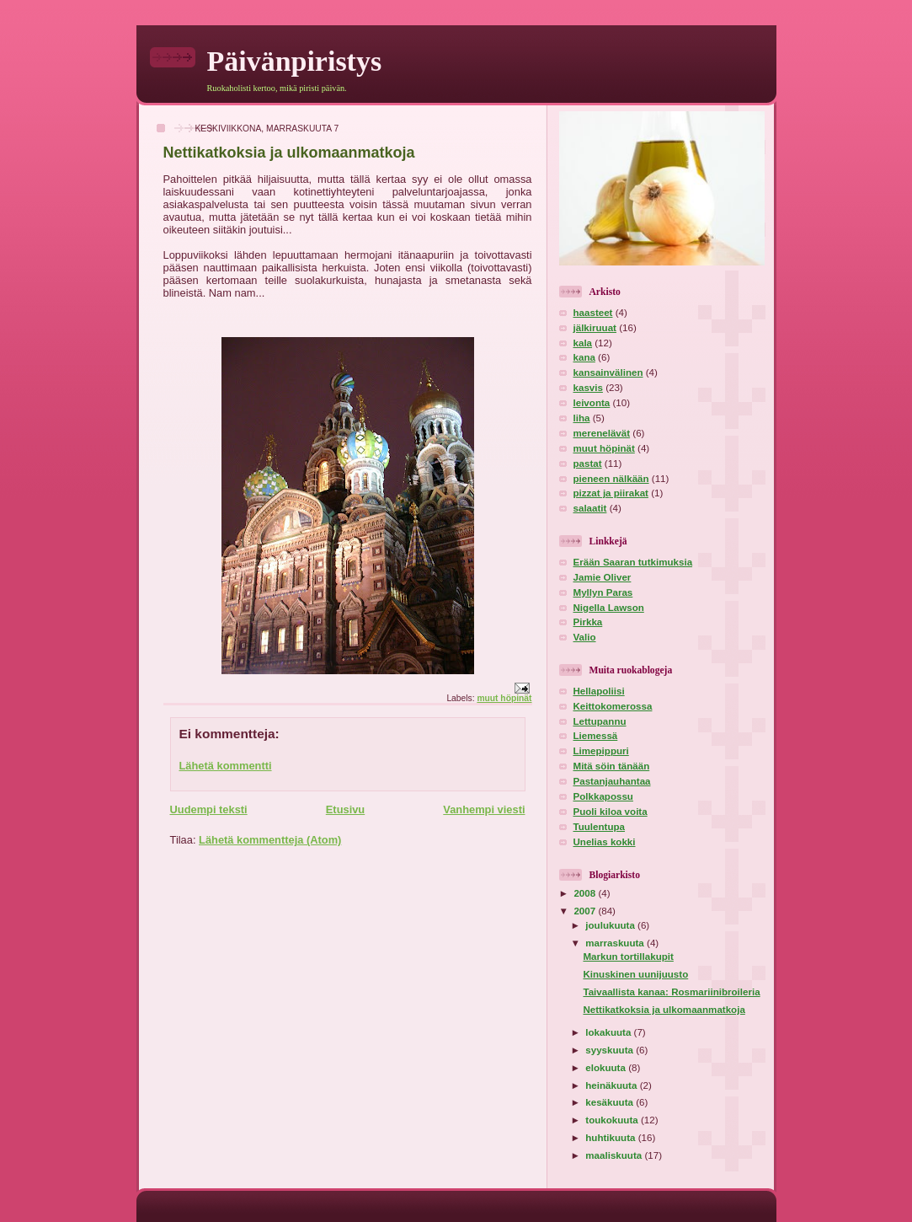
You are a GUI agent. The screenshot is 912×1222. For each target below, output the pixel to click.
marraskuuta (616, 943)
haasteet (593, 313)
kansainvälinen (608, 372)
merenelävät (602, 433)
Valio (584, 637)
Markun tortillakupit (628, 956)
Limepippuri (601, 751)
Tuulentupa (599, 827)
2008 (585, 893)
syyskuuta (610, 1050)
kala (583, 343)
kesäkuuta (610, 1102)
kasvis (588, 388)
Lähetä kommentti (225, 765)
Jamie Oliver (602, 577)
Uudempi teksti (209, 809)
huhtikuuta (611, 1138)
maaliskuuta (614, 1155)
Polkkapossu (603, 796)
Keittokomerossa (613, 706)
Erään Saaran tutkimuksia (633, 562)
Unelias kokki (604, 842)
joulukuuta (611, 925)
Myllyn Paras (603, 592)
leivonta (592, 403)
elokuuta (606, 1068)
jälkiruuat (594, 328)
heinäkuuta (612, 1085)
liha (581, 418)
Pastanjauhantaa (612, 781)
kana (584, 357)
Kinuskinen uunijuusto (635, 974)
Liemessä (595, 736)
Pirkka (588, 622)
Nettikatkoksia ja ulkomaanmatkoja (663, 1010)
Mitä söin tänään (611, 766)
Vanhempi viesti (484, 809)
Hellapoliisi (599, 691)
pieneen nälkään (611, 479)
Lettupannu (600, 721)
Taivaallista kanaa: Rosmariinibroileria (671, 992)
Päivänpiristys (294, 61)
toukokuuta (613, 1120)
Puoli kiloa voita (610, 812)
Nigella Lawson (608, 608)
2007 (585, 911)
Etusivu (345, 809)
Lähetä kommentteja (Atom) (270, 839)
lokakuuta (609, 1032)
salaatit (590, 508)
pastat (587, 463)
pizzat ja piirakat (610, 493)
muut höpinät (504, 698)
